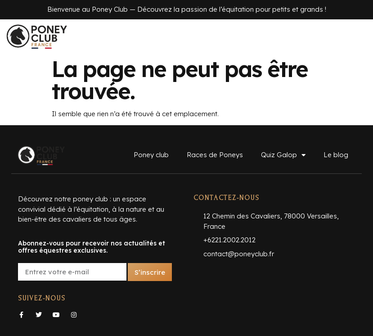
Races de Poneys (215, 154)
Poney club (151, 154)
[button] (186, 36)
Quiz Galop (283, 155)
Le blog (336, 154)
